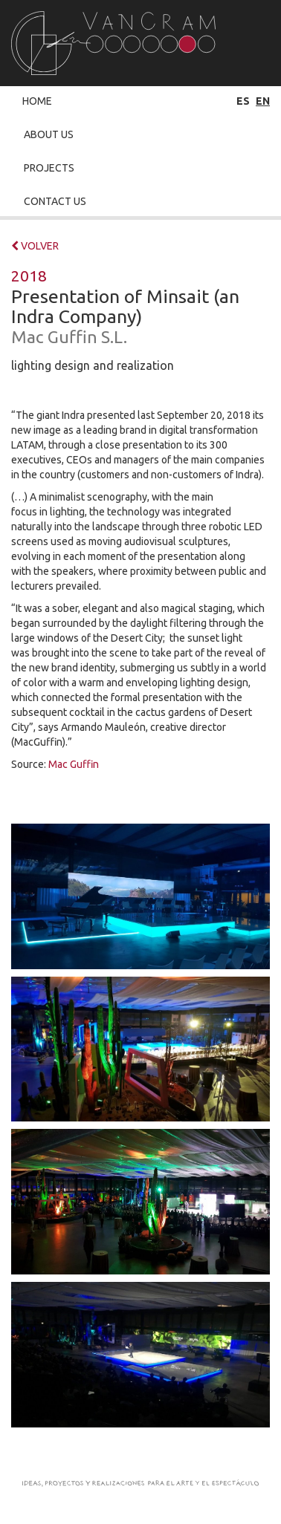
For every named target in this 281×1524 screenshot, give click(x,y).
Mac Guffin (73, 764)
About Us (49, 134)
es (243, 101)
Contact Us (55, 201)
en (263, 101)
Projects (49, 168)
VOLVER (35, 246)
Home (37, 101)
